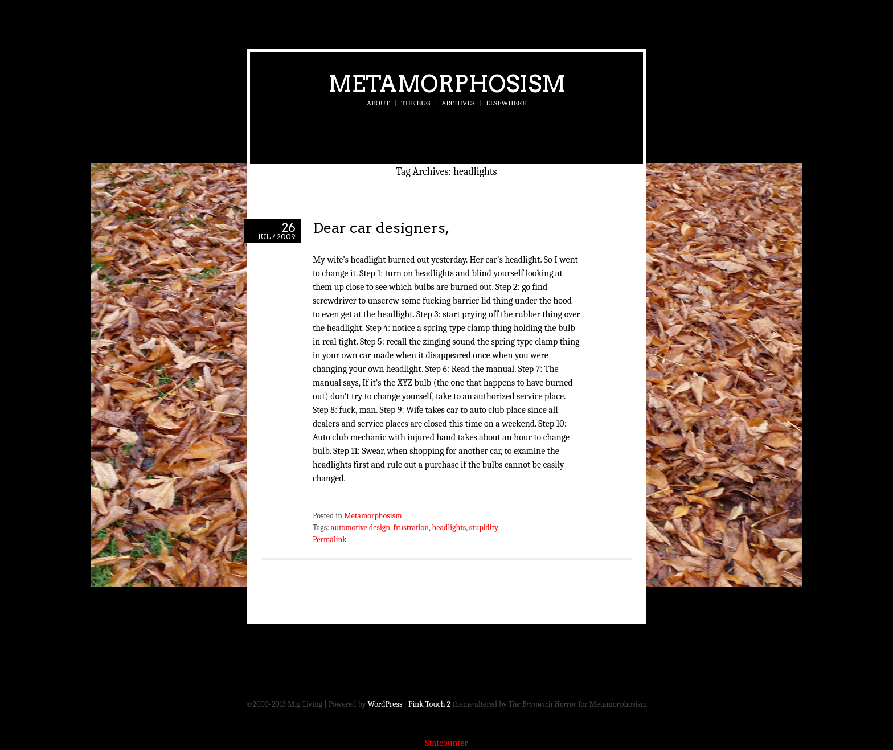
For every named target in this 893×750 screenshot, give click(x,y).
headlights (449, 527)
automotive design (360, 527)
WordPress (385, 704)
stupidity (483, 527)
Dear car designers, (381, 227)
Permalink (330, 539)
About (378, 103)
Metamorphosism (447, 83)
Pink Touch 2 (429, 704)
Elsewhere (506, 103)
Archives (457, 103)
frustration (411, 527)
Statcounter (446, 743)
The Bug (415, 103)
